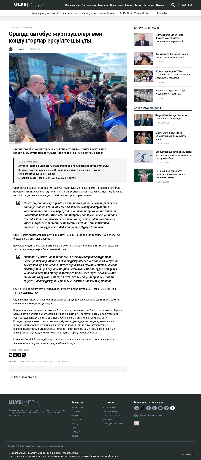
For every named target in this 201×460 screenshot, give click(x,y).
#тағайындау (107, 13)
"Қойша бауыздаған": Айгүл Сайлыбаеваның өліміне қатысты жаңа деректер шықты (172, 74)
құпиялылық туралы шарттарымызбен (74, 456)
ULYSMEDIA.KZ (15, 27)
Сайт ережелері (110, 411)
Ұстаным (149, 5)
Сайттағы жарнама (112, 415)
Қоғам (137, 5)
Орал (21, 361)
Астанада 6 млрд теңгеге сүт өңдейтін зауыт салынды (170, 92)
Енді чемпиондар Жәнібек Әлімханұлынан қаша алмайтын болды (171, 136)
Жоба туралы (109, 407)
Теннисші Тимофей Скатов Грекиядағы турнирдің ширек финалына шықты (170, 174)
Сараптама (116, 5)
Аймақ (128, 5)
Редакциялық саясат (113, 423)
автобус (13, 361)
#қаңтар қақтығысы (43, 13)
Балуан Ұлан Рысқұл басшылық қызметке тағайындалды (171, 117)
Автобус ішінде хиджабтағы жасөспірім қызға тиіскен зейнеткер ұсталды (63, 165)
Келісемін (186, 454)
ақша (57, 361)
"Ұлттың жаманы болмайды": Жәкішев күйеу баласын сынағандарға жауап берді (170, 38)
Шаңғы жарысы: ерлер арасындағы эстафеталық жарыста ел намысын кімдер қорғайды (173, 155)
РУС (190, 5)
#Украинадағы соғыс (68, 13)
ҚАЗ (184, 5)
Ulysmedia (19, 49)
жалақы (48, 361)
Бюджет (103, 5)
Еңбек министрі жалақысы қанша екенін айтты (47, 177)
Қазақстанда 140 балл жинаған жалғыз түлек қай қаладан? (171, 56)
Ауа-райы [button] (162, 13)
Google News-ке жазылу (151, 415)
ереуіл (65, 361)
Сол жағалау (89, 5)
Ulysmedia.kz (38, 152)
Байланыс (107, 419)
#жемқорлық (89, 13)
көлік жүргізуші (34, 361)
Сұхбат (160, 5)
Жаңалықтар (72, 5)
